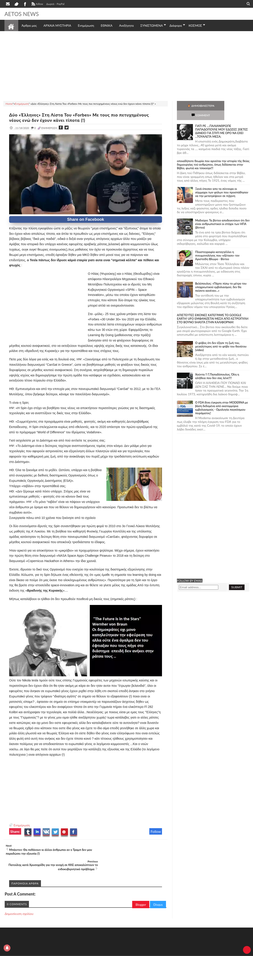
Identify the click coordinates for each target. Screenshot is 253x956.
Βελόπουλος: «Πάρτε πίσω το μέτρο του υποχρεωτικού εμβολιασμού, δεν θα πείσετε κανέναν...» (221, 277)
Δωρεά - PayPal (55, 4)
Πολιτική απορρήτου (88, 943)
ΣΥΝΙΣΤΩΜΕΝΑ (151, 25)
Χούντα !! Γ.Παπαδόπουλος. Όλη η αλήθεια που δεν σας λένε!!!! (217, 366)
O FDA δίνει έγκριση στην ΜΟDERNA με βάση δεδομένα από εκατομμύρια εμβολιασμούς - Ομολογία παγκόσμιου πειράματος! (221, 398)
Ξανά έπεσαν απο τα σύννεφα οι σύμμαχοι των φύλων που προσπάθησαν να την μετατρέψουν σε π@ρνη (221, 182)
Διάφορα (176, 25)
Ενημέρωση (22, 825)
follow (36, 4)
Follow (155, 831)
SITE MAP (68, 943)
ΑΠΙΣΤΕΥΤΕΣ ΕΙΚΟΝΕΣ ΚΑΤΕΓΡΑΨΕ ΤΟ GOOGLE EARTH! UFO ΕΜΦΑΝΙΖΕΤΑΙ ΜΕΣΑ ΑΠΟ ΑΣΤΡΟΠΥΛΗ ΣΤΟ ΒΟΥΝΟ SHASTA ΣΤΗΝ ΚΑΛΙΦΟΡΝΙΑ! (212, 309)
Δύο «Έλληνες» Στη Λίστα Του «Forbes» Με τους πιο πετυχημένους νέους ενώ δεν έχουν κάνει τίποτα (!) (82, 117)
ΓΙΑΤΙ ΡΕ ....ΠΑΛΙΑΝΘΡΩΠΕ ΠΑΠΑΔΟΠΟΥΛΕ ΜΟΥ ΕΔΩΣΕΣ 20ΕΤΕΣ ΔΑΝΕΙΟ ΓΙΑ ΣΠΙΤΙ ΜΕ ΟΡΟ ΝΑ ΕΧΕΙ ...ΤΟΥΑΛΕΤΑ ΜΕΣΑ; (221, 121)
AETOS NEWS (22, 13)
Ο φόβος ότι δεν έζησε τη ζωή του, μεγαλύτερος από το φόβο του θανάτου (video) (221, 336)
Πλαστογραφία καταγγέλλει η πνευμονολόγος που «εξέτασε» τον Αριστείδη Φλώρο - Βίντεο (217, 246)
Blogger (141, 889)
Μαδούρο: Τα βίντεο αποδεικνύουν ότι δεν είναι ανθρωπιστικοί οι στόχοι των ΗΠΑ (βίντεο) (222, 214)
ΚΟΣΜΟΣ (195, 25)
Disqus (158, 889)
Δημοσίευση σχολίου (19, 898)
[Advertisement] (126, 65)
